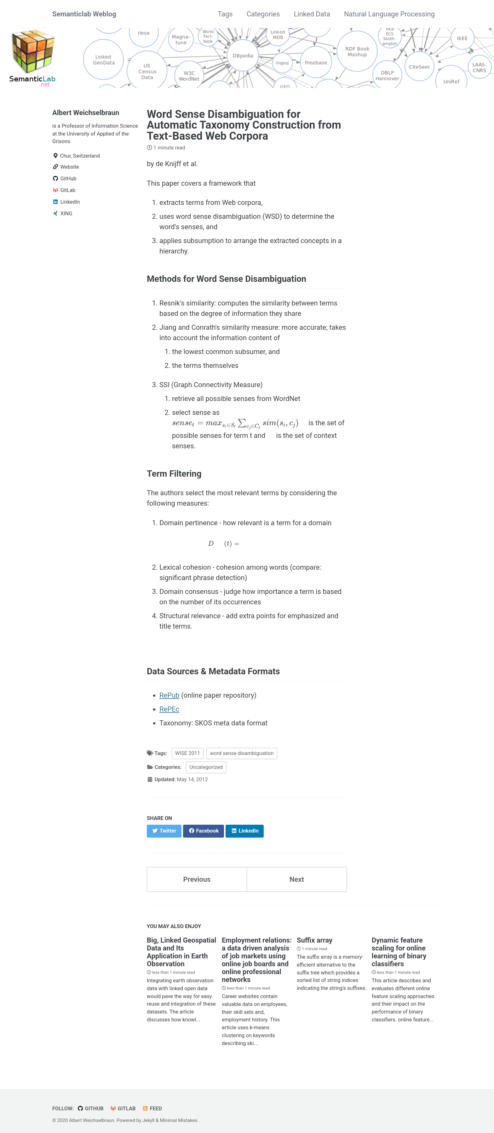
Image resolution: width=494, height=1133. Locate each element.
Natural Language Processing (389, 14)
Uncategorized (206, 767)
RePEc (169, 709)
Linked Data (312, 14)
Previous (197, 879)
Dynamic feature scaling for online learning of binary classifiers (399, 952)
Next (297, 879)
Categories (263, 14)
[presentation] (235, 424)
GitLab (123, 1109)
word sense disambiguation (241, 753)
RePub (169, 695)
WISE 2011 (187, 753)
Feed (152, 1109)
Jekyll (148, 1120)
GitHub (90, 1109)
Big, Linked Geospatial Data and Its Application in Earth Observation (181, 952)
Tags (225, 14)
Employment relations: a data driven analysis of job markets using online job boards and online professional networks (257, 960)
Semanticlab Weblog (84, 14)
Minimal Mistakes (178, 1120)
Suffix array (314, 940)
